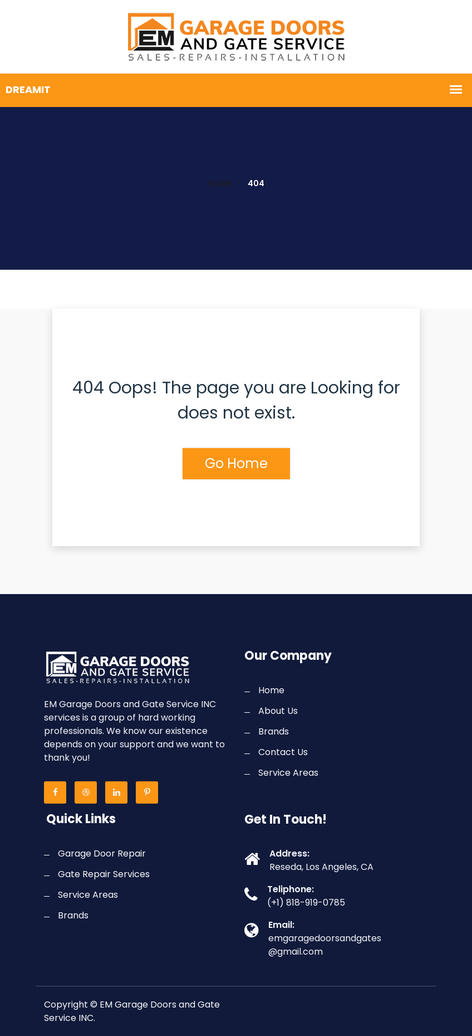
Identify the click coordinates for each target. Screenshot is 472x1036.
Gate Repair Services (104, 874)
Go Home (236, 463)
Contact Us (283, 752)
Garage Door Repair (102, 853)
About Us (278, 710)
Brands (273, 731)
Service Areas (288, 772)
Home (220, 183)
